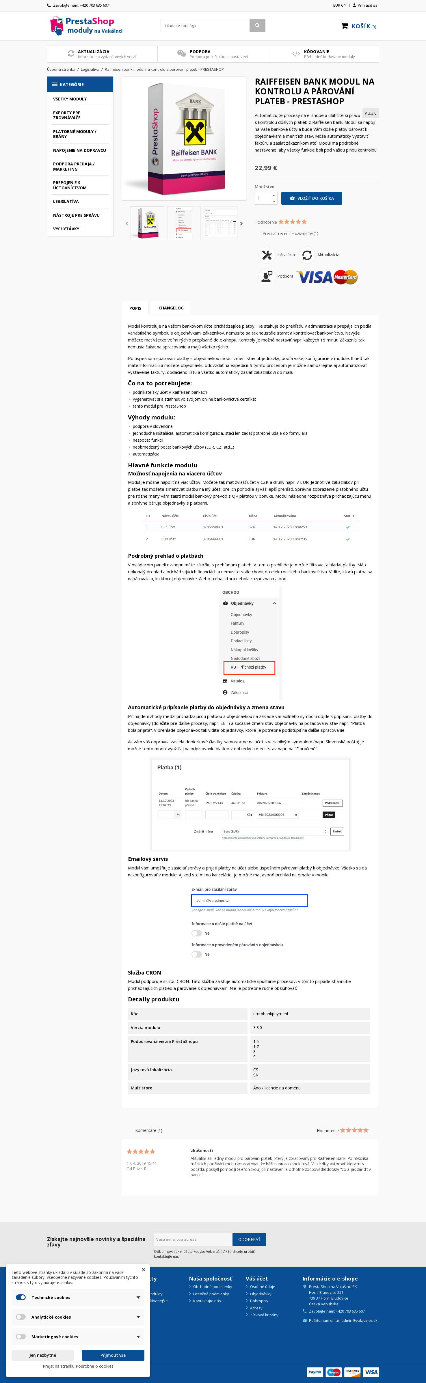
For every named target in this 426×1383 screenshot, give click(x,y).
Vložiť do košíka (312, 198)
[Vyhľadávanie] (213, 25)
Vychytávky (66, 229)
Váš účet (257, 1278)
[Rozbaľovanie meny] (340, 5)
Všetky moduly (70, 99)
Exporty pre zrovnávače (67, 115)
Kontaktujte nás (206, 1300)
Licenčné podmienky (210, 1293)
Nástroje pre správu (76, 215)
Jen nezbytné (42, 1355)
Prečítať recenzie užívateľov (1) (286, 233)
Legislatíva (66, 201)
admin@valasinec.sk (359, 1320)
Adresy (256, 1308)
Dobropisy (258, 1300)
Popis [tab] (135, 308)
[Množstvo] (263, 198)
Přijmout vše (113, 1355)
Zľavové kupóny (263, 1314)
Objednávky (260, 1293)
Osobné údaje (262, 1286)
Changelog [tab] (171, 308)
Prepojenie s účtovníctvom (70, 185)
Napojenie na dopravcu (79, 150)
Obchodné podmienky (212, 1286)
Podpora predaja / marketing (74, 166)
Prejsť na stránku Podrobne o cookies (78, 1366)
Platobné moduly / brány (74, 134)
